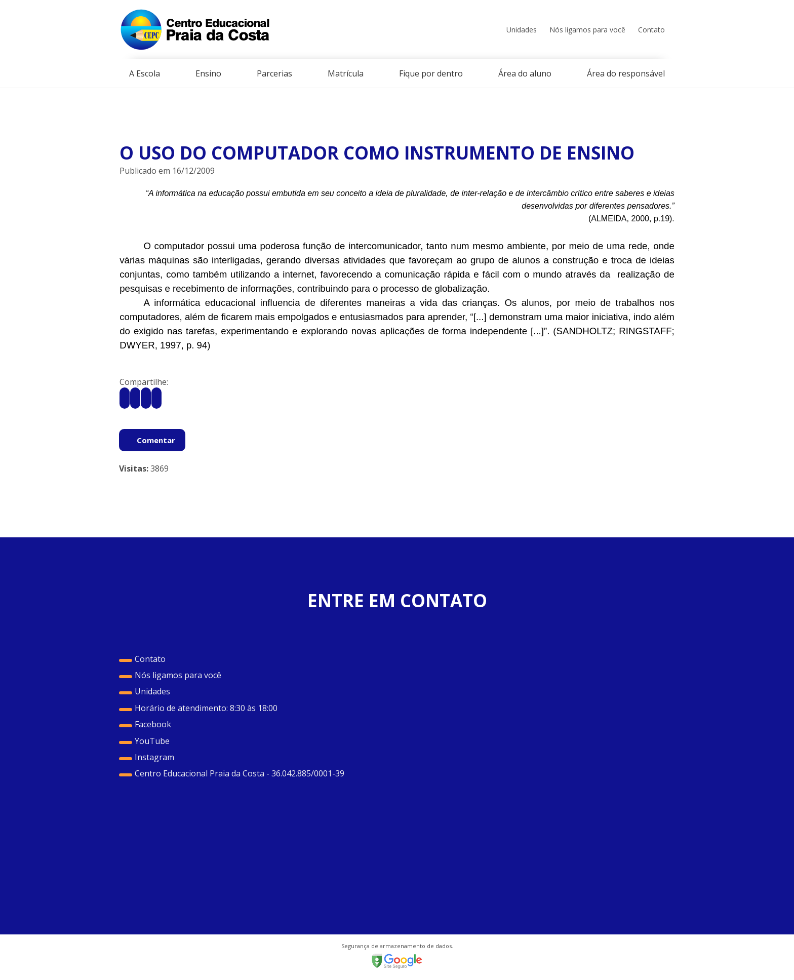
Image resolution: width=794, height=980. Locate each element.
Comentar (156, 440)
